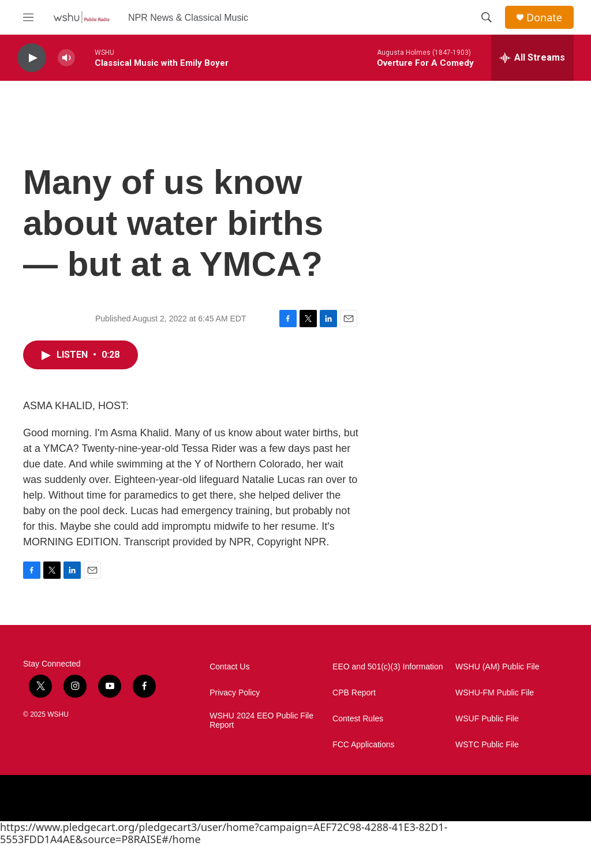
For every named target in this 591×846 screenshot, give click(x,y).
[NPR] (115, 798)
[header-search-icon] (487, 17)
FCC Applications (363, 744)
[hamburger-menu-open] (28, 17)
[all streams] (532, 58)
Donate (544, 18)
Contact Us (229, 666)
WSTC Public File (487, 744)
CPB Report (354, 692)
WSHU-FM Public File (494, 692)
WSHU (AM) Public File (497, 666)
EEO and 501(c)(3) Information (387, 666)
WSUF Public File (487, 718)
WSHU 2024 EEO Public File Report (261, 720)
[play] (32, 58)
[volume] (66, 58)
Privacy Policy (235, 692)
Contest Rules (357, 718)
